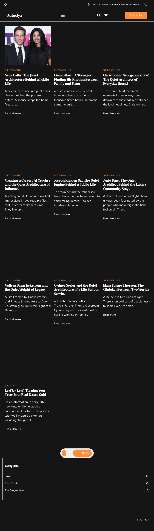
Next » (85, 453)
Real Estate (11, 385)
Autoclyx (14, 15)
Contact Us (135, 15)
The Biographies (13, 70)
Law (7, 475)
